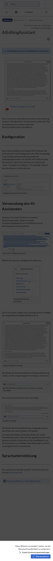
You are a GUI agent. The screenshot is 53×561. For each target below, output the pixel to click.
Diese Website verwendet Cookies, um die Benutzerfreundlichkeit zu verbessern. (32, 547)
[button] (34, 552)
